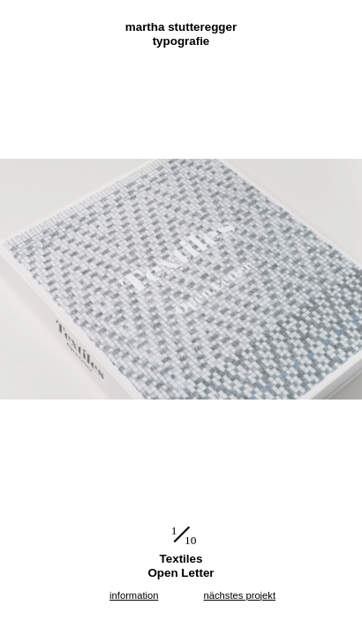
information (133, 595)
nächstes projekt (239, 595)
